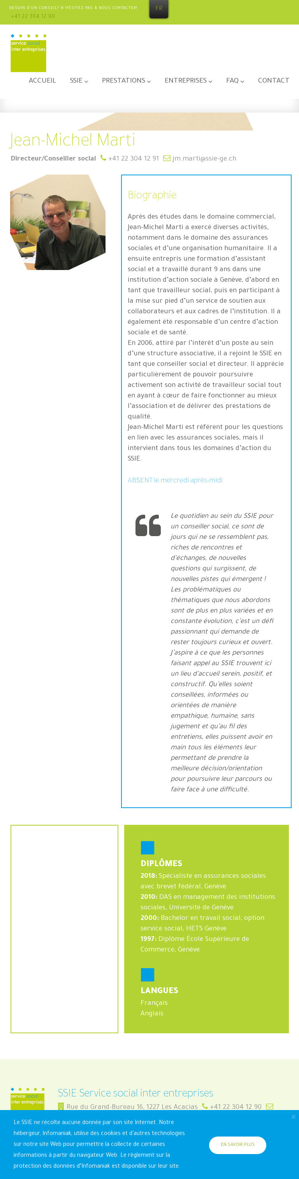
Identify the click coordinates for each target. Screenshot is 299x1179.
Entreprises (186, 81)
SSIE (76, 81)
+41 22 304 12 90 (33, 17)
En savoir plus (238, 1145)
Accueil (42, 81)
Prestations (123, 81)
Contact (274, 81)
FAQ (232, 81)
